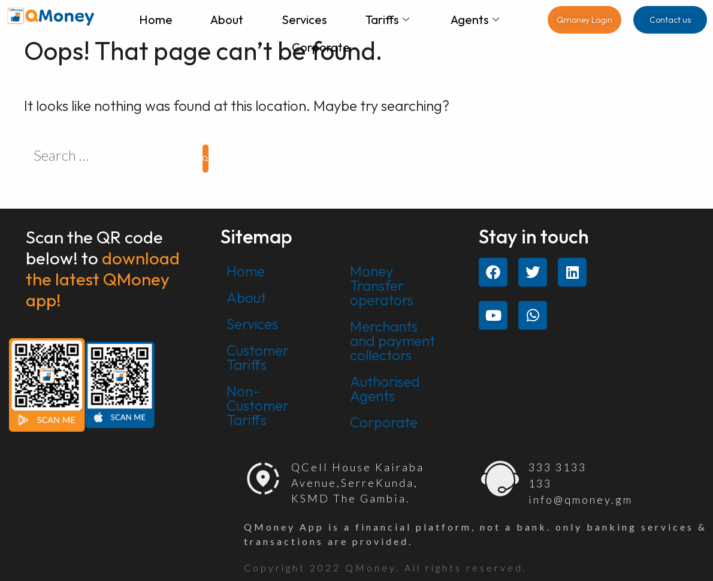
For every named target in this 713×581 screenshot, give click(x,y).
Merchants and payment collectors (392, 340)
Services (304, 19)
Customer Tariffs (257, 357)
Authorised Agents (385, 388)
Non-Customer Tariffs (257, 405)
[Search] (206, 159)
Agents (475, 19)
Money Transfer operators (381, 285)
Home (155, 19)
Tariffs (387, 19)
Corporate (321, 47)
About (226, 19)
